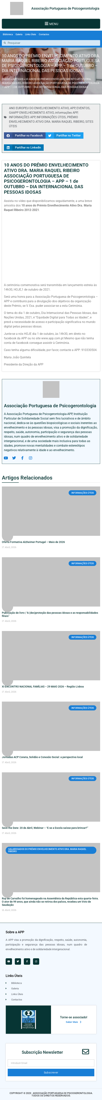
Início (6, 79)
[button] (51, 24)
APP (72, 108)
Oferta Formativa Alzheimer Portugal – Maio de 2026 (33, 542)
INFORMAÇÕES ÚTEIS (51, 117)
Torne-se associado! (73, 1017)
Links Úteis (30, 34)
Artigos (17, 79)
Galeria (19, 34)
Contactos (44, 34)
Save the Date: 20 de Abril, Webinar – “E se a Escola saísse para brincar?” (45, 827)
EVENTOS (83, 108)
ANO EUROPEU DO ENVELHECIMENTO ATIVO (39, 108)
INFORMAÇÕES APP (22, 117)
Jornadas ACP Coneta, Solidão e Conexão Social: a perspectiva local (42, 757)
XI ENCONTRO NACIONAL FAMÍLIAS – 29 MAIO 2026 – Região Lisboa (43, 686)
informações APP (66, 112)
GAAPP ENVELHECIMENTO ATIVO (31, 112)
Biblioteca (8, 34)
